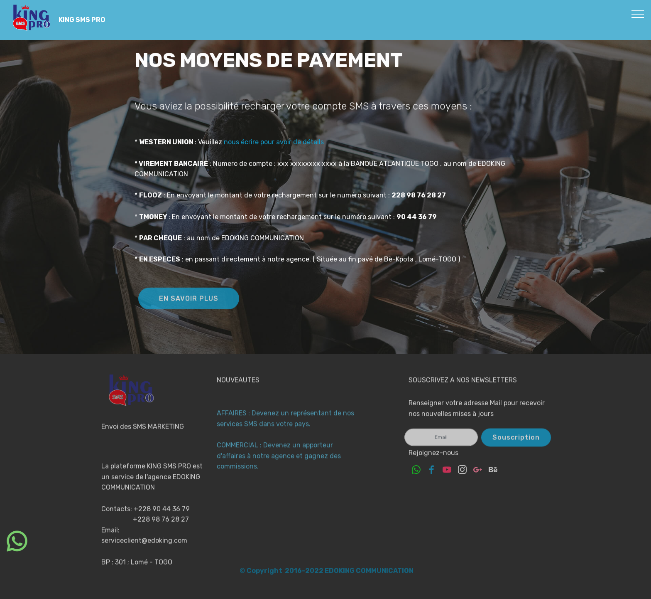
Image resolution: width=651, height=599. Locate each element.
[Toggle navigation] (637, 13)
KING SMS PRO (82, 20)
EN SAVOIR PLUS (188, 304)
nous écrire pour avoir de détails (273, 149)
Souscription (516, 442)
